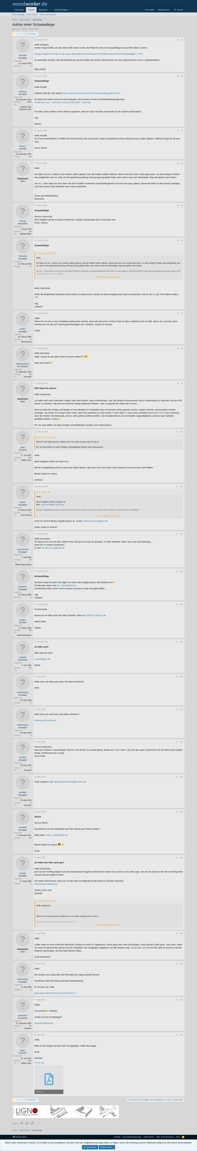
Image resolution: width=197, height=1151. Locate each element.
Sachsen (28, 1028)
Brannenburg (26, 342)
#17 (181, 709)
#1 (182, 40)
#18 (181, 742)
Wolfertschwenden (24, 635)
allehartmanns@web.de (46, 884)
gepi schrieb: (41, 492)
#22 (181, 933)
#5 (182, 205)
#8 (182, 348)
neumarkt (27, 377)
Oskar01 (22, 256)
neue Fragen (32, 14)
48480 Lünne (26, 460)
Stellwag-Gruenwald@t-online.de (70, 781)
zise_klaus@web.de (66, 585)
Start (178, 1137)
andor (23, 329)
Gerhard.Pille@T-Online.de (52, 504)
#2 (182, 76)
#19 (181, 777)
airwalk (22, 827)
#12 (181, 534)
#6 (182, 240)
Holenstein (22, 979)
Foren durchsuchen (48, 14)
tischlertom (23, 549)
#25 (181, 1035)
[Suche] (178, 9)
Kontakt (117, 1137)
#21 (181, 858)
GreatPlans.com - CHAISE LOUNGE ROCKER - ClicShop (62, 102)
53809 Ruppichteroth (23, 565)
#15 (181, 642)
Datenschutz (149, 1137)
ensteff (22, 657)
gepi (22, 447)
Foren (31, 9)
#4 (182, 163)
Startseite (19, 9)
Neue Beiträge (18, 14)
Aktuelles (43, 9)
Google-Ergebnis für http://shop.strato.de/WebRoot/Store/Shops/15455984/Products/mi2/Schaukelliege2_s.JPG (88, 54)
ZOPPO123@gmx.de (95, 615)
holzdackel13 (22, 364)
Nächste (32, 34)
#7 (182, 313)
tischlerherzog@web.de (53, 548)
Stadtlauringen (25, 234)
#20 (181, 812)
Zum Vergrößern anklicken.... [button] (109, 277)
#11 (181, 487)
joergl (23, 873)
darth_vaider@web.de (56, 835)
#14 (181, 604)
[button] (50, 9)
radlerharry (22, 692)
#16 (181, 677)
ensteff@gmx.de (42, 659)
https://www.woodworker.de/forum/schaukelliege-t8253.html (91, 93)
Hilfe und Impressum (165, 1137)
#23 (181, 964)
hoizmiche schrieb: (44, 253)
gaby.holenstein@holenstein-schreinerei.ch (55, 993)
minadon (22, 1015)
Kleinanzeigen (61, 9)
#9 (182, 383)
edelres (23, 91)
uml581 (22, 757)
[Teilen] (178, 40)
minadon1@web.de (43, 1023)
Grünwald (27, 770)
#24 (181, 1000)
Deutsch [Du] (19, 1137)
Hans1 (22, 146)
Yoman (22, 221)
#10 (181, 432)
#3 (182, 131)
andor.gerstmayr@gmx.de (95, 521)
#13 (181, 571)
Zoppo (22, 620)
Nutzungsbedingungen (131, 1137)
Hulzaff (17, 29)
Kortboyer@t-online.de (45, 720)
